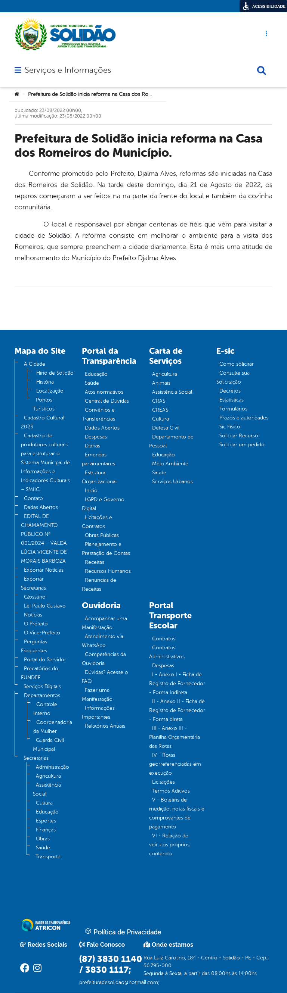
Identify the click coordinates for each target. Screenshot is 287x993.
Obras (43, 838)
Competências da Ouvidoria (104, 659)
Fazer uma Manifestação (97, 694)
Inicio (91, 490)
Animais (161, 383)
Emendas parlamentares (98, 459)
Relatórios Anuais (105, 726)
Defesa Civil (165, 428)
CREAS (160, 410)
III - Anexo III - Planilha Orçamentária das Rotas (174, 737)
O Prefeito (36, 624)
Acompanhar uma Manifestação (104, 623)
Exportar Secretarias (33, 583)
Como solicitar (236, 364)
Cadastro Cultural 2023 (42, 422)
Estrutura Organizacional (99, 477)
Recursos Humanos (108, 571)
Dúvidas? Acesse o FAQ (105, 676)
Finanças (46, 830)
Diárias (92, 446)
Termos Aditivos (171, 791)
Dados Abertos (102, 428)
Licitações (163, 782)
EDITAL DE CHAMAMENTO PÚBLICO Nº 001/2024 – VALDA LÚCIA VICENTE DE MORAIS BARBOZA (44, 538)
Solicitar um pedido (242, 444)
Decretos (230, 391)
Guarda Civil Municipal (48, 744)
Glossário (35, 597)
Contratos (163, 638)
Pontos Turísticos (44, 404)
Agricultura (48, 776)
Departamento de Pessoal (171, 441)
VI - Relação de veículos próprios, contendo (170, 844)
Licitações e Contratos (97, 522)
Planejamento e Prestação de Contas (106, 548)
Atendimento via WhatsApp (102, 641)
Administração (52, 767)
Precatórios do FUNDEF (39, 673)
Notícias (33, 615)
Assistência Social (47, 789)
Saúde (43, 847)
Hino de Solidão (55, 373)
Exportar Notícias (44, 570)
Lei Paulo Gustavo (45, 606)
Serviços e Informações (68, 70)
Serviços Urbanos (172, 481)
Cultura (44, 803)
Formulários (233, 409)
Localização (50, 391)
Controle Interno (45, 709)
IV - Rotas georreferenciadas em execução (175, 764)
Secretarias (36, 758)
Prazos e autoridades (243, 418)
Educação (47, 812)
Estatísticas (231, 400)
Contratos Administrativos (167, 652)
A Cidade (34, 364)
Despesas (96, 437)
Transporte (48, 856)
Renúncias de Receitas (99, 584)
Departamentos (42, 695)
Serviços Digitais (42, 686)
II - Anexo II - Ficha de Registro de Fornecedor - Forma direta (177, 710)
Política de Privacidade (123, 932)
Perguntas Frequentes (34, 646)
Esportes (46, 821)
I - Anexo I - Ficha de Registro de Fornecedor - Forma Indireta (177, 683)
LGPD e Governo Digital (103, 504)
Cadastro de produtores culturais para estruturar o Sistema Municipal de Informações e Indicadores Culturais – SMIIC (45, 462)
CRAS (158, 401)
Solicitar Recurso (238, 435)
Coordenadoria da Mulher (52, 726)
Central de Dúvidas (107, 401)
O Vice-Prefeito (42, 633)
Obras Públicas (102, 535)
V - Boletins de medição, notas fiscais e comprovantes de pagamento (176, 813)
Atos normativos (104, 392)
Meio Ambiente (170, 463)
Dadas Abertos (41, 507)
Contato (33, 498)
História (45, 382)
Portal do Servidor (45, 659)
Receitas (94, 562)
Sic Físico (229, 427)
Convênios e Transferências (98, 414)
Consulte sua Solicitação (233, 377)
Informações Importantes (98, 712)
